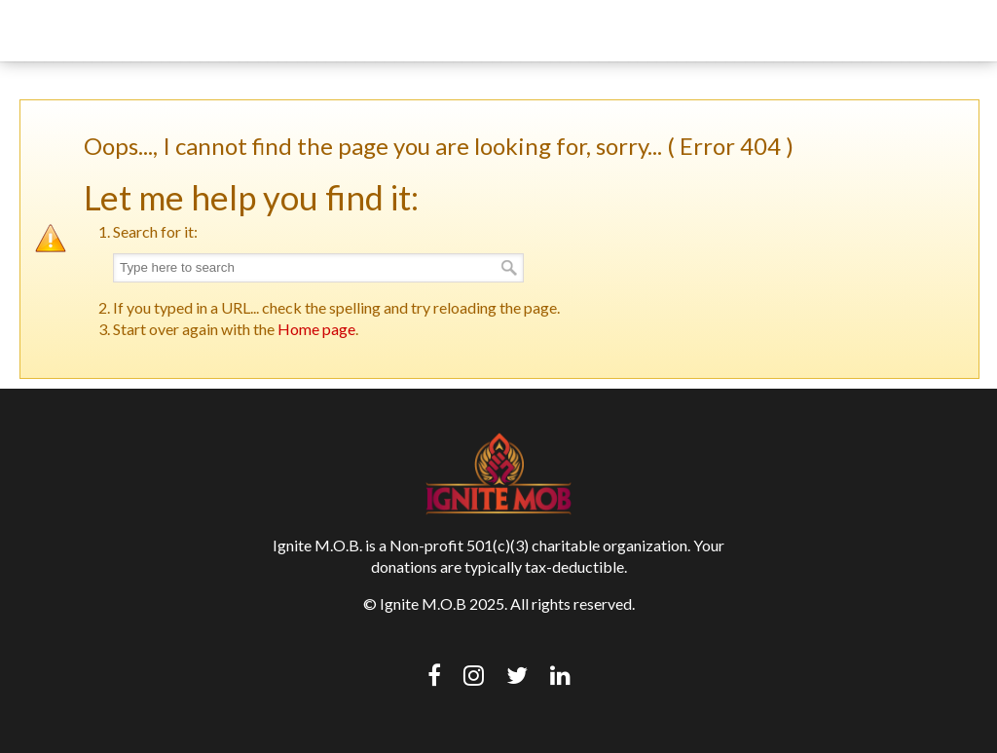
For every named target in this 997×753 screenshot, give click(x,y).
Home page (316, 329)
